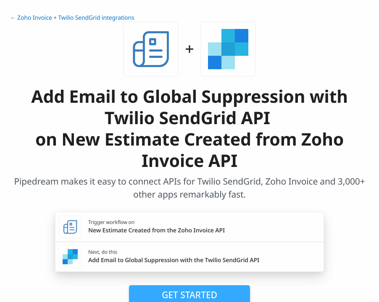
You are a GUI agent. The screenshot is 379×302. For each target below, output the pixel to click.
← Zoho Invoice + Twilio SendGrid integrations (72, 18)
